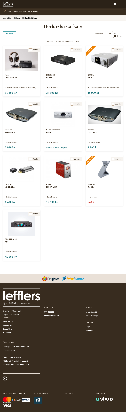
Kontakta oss (8, 322)
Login (88, 327)
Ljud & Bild (7, 18)
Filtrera (9, 34)
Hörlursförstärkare (29, 18)
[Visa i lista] (120, 35)
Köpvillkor (7, 333)
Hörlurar (17, 18)
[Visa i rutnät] (115, 35)
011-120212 (49, 312)
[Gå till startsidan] (8, 4)
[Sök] (63, 11)
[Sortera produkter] (103, 33)
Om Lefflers (7, 329)
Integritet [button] (89, 330)
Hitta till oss (7, 325)
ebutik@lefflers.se (51, 316)
